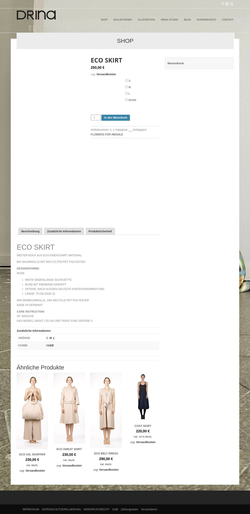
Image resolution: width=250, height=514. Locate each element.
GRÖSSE (96, 80)
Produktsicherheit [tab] (100, 231)
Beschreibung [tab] (30, 231)
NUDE (132, 100)
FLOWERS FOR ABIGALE (107, 134)
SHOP (104, 19)
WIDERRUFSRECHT (97, 509)
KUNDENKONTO (206, 19)
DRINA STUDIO (169, 19)
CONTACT (227, 19)
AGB (115, 509)
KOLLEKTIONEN (122, 19)
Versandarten (149, 509)
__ (130, 129)
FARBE (95, 99)
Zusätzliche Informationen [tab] (64, 231)
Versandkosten (106, 74)
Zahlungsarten (129, 509)
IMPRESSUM (31, 509)
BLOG (187, 19)
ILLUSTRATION (146, 19)
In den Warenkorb (115, 117)
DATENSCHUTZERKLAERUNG (61, 509)
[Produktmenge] (96, 118)
